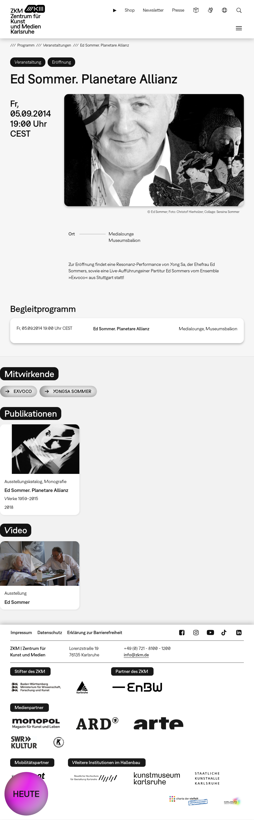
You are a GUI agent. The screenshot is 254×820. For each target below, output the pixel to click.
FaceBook (182, 632)
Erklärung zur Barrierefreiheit (94, 632)
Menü (239, 28)
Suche (239, 10)
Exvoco (23, 391)
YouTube (210, 632)
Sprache (224, 10)
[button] (154, 150)
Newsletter (153, 10)
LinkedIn (239, 632)
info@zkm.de (136, 654)
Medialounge (121, 233)
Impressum (21, 632)
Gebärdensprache (210, 10)
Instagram (196, 632)
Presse (178, 10)
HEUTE (26, 794)
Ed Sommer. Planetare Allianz (121, 328)
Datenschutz (49, 632)
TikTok (224, 632)
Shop (130, 10)
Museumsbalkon (124, 240)
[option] (42, 469)
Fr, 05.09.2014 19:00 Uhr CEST (44, 328)
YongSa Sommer (72, 391)
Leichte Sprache (196, 10)
